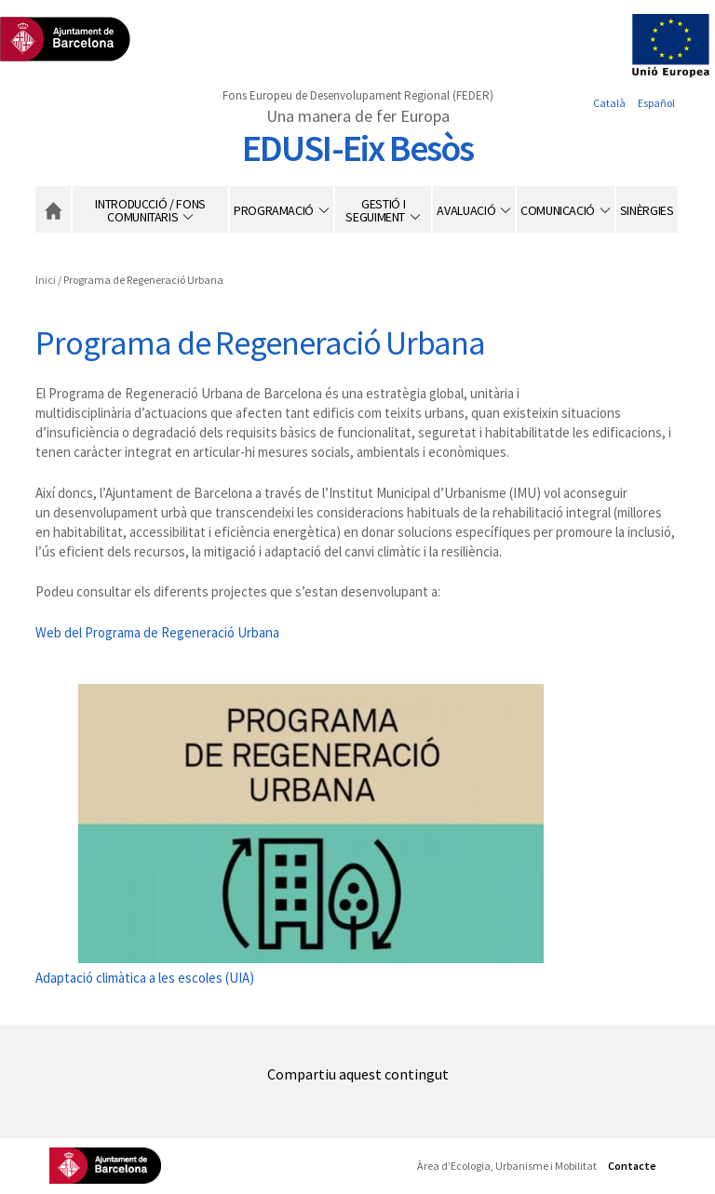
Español (656, 103)
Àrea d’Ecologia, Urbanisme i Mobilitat (507, 1166)
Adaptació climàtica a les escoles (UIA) (144, 977)
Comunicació (557, 210)
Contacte (632, 1166)
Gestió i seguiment (375, 210)
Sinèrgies (647, 210)
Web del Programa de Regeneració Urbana (157, 632)
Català (609, 103)
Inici (53, 209)
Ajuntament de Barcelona (105, 1166)
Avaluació (466, 210)
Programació (274, 210)
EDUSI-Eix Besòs (358, 148)
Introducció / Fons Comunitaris (150, 210)
